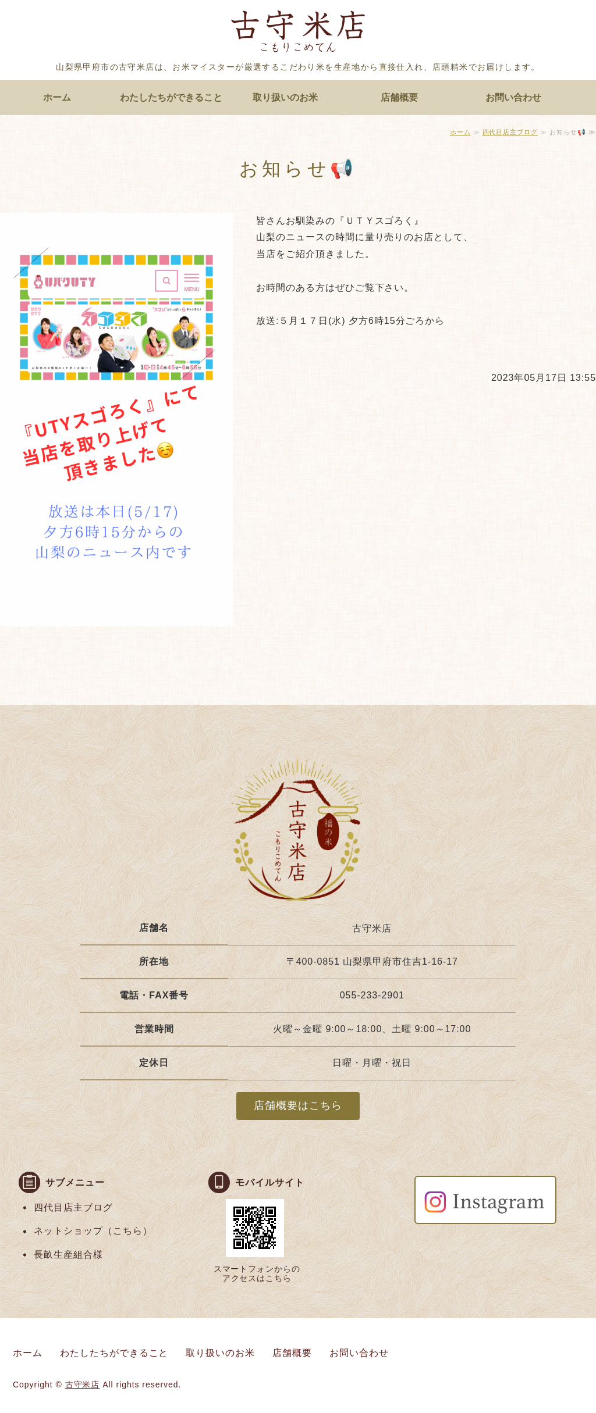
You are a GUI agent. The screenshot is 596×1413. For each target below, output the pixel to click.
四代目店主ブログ (510, 132)
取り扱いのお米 (285, 97)
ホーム (57, 97)
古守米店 (82, 1384)
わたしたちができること (171, 97)
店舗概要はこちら (298, 1105)
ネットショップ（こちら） (93, 1231)
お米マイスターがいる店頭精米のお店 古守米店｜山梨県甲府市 (298, 33)
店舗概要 (399, 97)
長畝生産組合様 (68, 1254)
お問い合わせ (513, 97)
